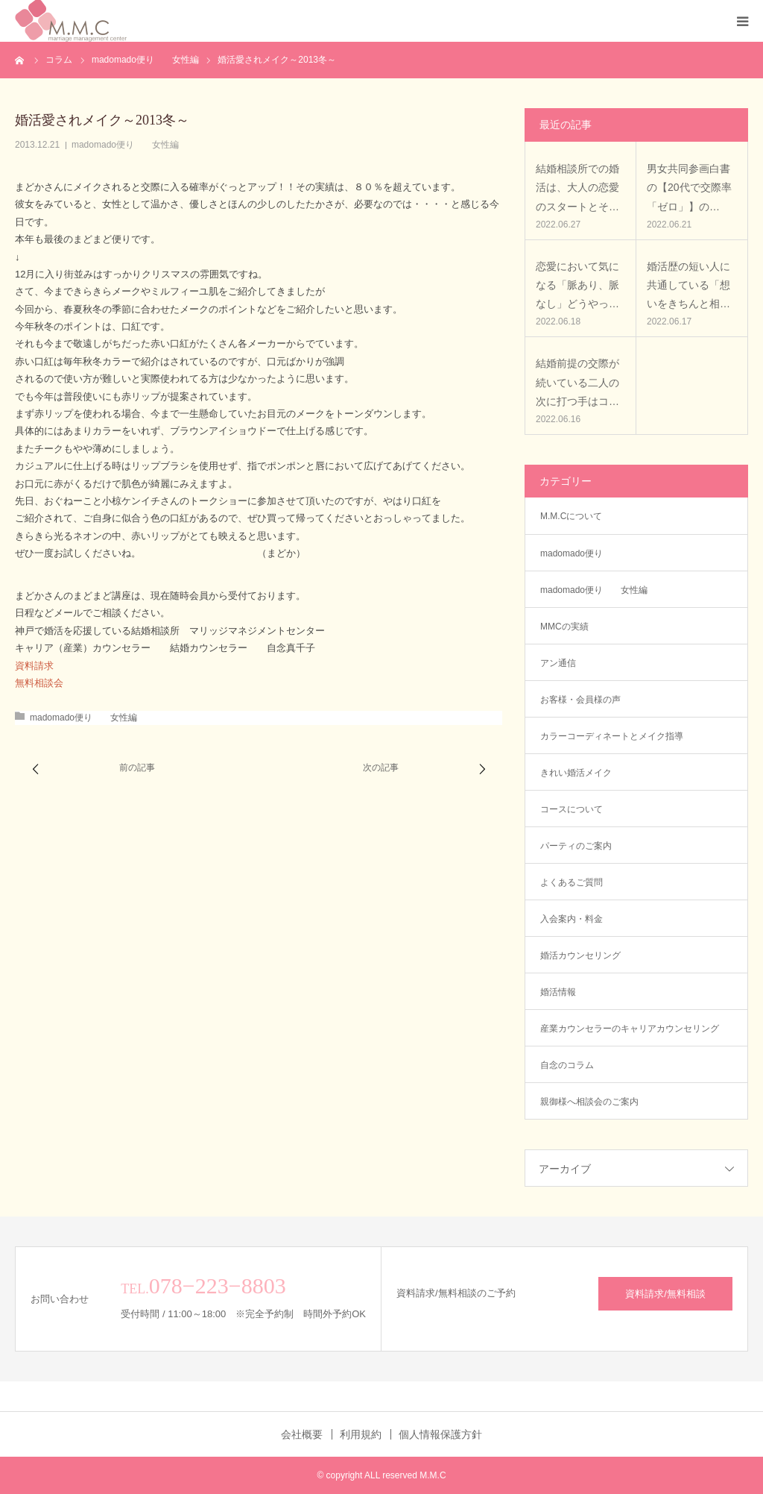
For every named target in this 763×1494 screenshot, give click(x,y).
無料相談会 (39, 682)
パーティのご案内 (576, 846)
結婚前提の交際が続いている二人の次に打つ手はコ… (577, 382)
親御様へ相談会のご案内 (589, 1101)
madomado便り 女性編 (125, 144)
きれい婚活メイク (576, 773)
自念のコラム (567, 1065)
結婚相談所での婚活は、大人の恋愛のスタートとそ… (577, 187)
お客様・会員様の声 (580, 699)
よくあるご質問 (571, 882)
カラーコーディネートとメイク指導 (611, 736)
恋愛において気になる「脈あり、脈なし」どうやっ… (577, 285)
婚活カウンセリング (580, 955)
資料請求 (34, 665)
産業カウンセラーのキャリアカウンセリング (629, 1028)
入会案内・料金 (571, 919)
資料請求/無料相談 (665, 1293)
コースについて (571, 809)
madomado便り (571, 553)
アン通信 (562, 663)
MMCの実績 (564, 626)
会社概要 (302, 1434)
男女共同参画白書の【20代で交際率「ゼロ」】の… (689, 187)
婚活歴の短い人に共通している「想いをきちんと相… (688, 285)
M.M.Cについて (571, 516)
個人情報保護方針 (440, 1434)
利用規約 (361, 1434)
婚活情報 (558, 992)
